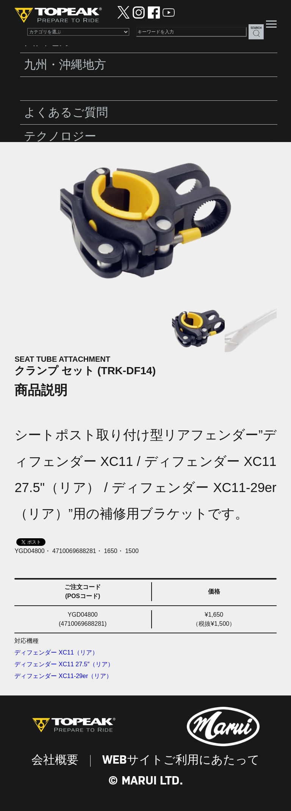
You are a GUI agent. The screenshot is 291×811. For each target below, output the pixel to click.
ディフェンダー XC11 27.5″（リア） (64, 664)
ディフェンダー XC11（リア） (56, 652)
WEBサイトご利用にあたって (181, 760)
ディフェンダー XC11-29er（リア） (63, 676)
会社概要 (54, 760)
